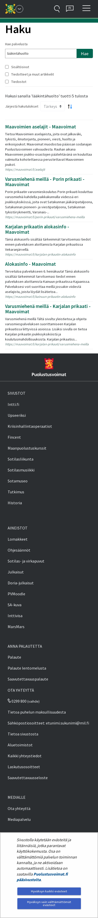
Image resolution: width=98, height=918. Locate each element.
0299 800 (17, 701)
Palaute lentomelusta (27, 668)
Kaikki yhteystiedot (25, 755)
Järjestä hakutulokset (21, 106)
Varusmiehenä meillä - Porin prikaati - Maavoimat (44, 181)
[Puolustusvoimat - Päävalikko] (19, 9)
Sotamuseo (18, 480)
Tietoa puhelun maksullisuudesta (37, 712)
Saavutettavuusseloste (28, 777)
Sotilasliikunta (20, 459)
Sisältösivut (20, 67)
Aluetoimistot (20, 744)
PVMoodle (16, 593)
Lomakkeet (18, 539)
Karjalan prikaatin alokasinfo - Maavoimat (37, 229)
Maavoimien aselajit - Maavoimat (40, 127)
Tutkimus (16, 491)
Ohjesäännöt (19, 550)
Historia (15, 502)
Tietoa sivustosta (23, 733)
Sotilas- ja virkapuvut (26, 561)
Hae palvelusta (16, 44)
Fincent (14, 437)
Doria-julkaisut (21, 582)
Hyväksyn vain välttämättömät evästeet (49, 903)
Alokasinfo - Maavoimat (30, 264)
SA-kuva (14, 604)
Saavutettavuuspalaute (28, 679)
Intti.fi (13, 404)
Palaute (14, 657)
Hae (85, 53)
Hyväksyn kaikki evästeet (49, 891)
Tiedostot (18, 81)
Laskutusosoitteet (24, 766)
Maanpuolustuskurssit (27, 448)
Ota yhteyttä (19, 808)
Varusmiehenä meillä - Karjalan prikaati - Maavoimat (48, 309)
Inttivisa (15, 615)
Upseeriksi (17, 415)
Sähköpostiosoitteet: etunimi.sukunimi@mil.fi (48, 722)
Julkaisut (16, 571)
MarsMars (16, 626)
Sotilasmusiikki (21, 469)
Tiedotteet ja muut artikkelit (32, 74)
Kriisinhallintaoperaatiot (30, 426)
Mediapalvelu (19, 819)
